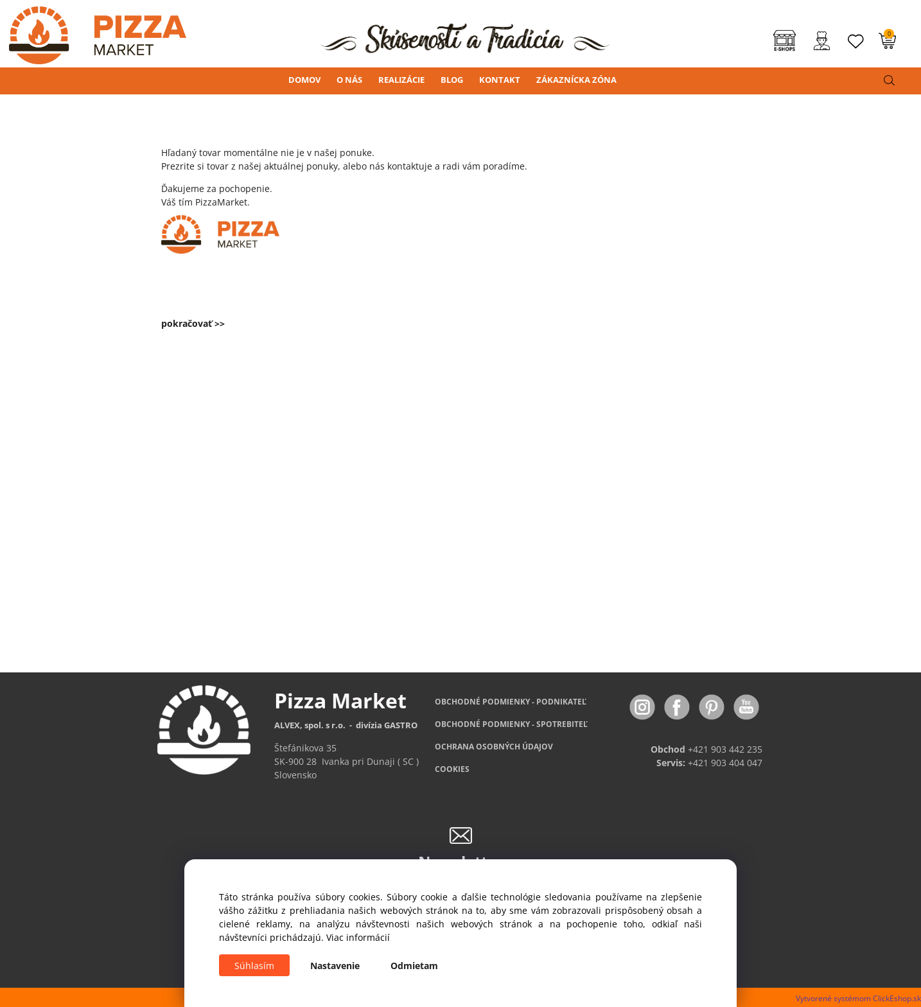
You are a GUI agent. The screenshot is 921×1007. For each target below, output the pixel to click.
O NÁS (349, 79)
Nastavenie (335, 965)
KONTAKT (499, 79)
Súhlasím (254, 965)
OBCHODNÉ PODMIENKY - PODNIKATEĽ (510, 701)
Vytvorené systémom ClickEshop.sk (858, 998)
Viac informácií (358, 937)
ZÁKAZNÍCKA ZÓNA (576, 79)
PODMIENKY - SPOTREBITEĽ (511, 724)
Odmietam (414, 965)
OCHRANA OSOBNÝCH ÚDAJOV (494, 746)
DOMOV (304, 79)
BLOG (452, 79)
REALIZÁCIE (401, 79)
